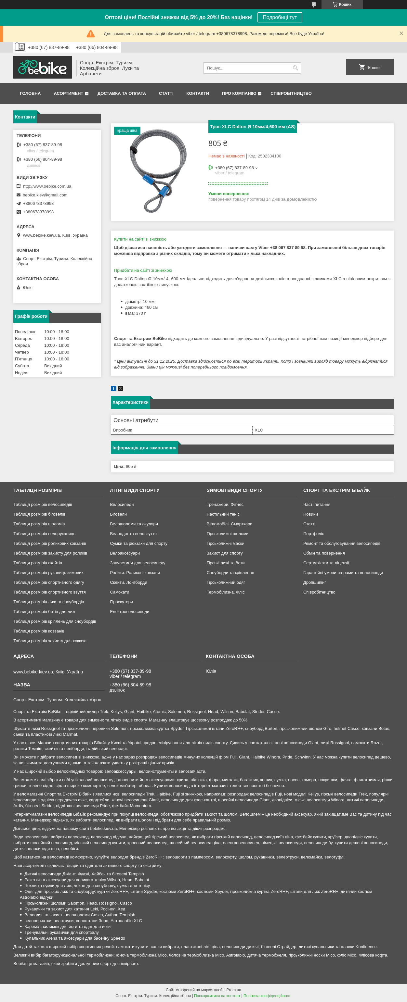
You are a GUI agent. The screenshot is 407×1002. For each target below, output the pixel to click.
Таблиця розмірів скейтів (37, 562)
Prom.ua (234, 990)
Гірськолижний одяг (226, 582)
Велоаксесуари (125, 553)
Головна (30, 93)
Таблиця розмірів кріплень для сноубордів (54, 621)
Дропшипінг (314, 582)
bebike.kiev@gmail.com (45, 195)
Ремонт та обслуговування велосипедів (341, 543)
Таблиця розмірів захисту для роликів (50, 553)
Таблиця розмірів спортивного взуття (49, 592)
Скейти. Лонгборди (128, 582)
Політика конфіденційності (267, 996)
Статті (166, 93)
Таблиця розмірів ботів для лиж (44, 611)
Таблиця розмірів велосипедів (42, 504)
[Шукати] (295, 68)
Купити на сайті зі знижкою (140, 239)
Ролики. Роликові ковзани (135, 572)
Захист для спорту (225, 553)
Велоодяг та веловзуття (133, 533)
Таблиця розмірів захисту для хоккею (49, 640)
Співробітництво (291, 93)
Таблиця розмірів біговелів (39, 514)
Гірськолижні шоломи (228, 533)
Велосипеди (122, 504)
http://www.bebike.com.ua (47, 186)
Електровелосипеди (129, 611)
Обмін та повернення (324, 553)
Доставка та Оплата (122, 93)
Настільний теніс (223, 514)
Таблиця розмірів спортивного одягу (48, 582)
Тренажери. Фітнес (225, 504)
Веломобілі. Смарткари (230, 523)
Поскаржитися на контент (217, 996)
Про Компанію (239, 93)
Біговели (118, 514)
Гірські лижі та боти (226, 562)
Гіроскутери (121, 601)
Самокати (119, 592)
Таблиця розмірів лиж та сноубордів (48, 601)
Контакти (198, 93)
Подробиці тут (280, 17)
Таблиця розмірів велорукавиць (44, 533)
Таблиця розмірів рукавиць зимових (48, 572)
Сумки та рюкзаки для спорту (138, 543)
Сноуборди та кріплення (230, 572)
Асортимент (68, 93)
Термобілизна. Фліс (226, 592)
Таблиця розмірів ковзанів (38, 631)
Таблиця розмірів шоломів (39, 523)
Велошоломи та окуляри (134, 523)
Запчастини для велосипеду (137, 562)
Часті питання (317, 504)
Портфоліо (313, 533)
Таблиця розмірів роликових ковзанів (49, 543)
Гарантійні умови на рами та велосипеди (343, 572)
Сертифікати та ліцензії (326, 562)
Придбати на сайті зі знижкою (143, 270)
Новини (310, 514)
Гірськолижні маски (225, 543)
